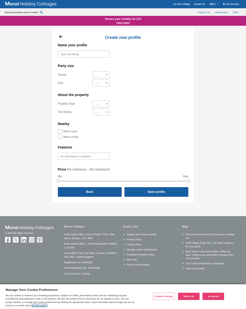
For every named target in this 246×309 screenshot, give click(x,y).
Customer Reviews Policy (141, 254)
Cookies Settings (164, 296)
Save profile (156, 192)
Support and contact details (142, 234)
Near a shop (70, 136)
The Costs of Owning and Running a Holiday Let (210, 236)
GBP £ (214, 4)
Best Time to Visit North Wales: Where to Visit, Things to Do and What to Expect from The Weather (210, 255)
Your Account (231, 4)
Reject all (189, 296)
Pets (60, 82)
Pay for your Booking (138, 264)
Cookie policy (134, 244)
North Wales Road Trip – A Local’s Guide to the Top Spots (209, 245)
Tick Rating (64, 111)
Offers (235, 12)
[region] (123, 296)
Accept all (213, 296)
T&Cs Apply (123, 22)
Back (89, 192)
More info (132, 259)
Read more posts (195, 268)
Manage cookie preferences (142, 249)
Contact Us (199, 4)
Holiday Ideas (221, 12)
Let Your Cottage (181, 4)
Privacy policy (134, 239)
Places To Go (204, 12)
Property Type (66, 103)
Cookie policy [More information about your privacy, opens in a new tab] (39, 305)
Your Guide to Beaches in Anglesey (205, 263)
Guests (62, 74)
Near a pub (70, 131)
